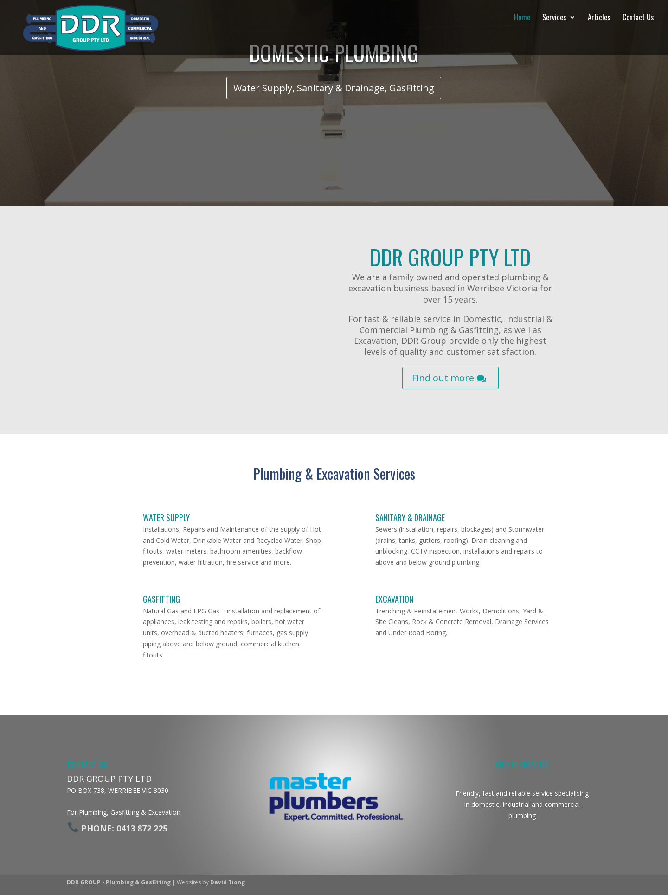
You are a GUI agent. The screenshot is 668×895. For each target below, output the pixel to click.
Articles (592, 18)
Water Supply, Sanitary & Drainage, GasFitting (333, 88)
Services (547, 18)
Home (515, 18)
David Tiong (227, 882)
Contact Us (631, 18)
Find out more (443, 378)
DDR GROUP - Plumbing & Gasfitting (119, 882)
